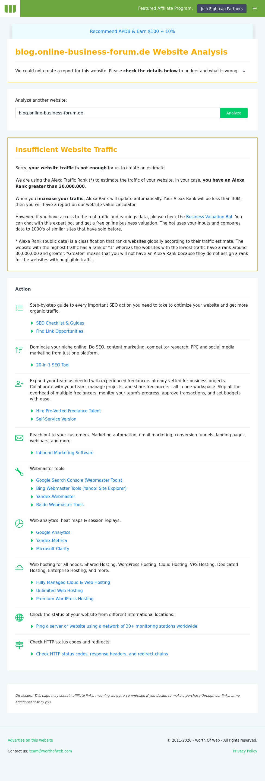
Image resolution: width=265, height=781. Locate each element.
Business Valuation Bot (209, 216)
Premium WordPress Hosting (65, 598)
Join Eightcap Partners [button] (222, 9)
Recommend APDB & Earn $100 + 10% (132, 31)
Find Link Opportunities (59, 331)
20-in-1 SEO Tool (53, 365)
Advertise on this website (30, 740)
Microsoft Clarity (52, 548)
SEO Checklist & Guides (60, 323)
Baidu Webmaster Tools (60, 504)
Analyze (233, 113)
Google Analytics (53, 532)
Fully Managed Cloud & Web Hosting (73, 582)
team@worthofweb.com (50, 751)
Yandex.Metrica (51, 540)
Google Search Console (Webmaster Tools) (79, 480)
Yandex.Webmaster (55, 496)
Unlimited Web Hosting (59, 590)
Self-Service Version (56, 419)
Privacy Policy (245, 751)
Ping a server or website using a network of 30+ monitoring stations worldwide (116, 626)
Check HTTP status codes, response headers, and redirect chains (102, 654)
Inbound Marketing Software (65, 452)
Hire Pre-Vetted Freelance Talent (68, 411)
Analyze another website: (41, 100)
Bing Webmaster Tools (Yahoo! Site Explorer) (81, 488)
